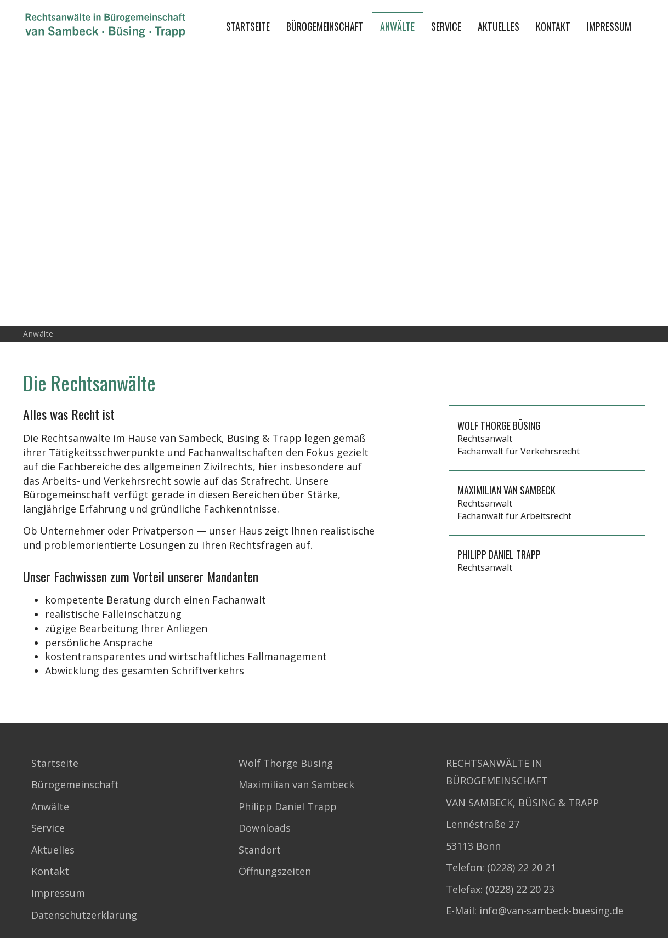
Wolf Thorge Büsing (286, 763)
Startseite (248, 26)
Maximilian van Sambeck (296, 784)
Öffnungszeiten (275, 871)
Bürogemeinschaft (325, 26)
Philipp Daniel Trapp (288, 806)
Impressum (609, 26)
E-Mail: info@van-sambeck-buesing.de (535, 910)
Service (446, 26)
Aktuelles (498, 26)
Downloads (265, 827)
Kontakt (553, 26)
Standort (260, 849)
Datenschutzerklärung (84, 915)
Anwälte (397, 26)
